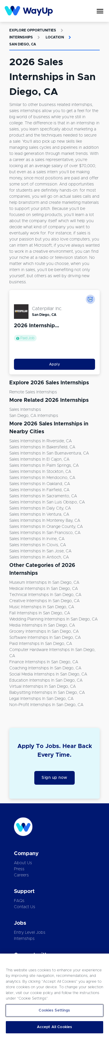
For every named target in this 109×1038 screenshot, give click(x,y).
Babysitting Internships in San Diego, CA (47, 693)
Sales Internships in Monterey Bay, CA (44, 521)
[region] (54, 996)
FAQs (19, 901)
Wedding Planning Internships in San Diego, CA (53, 619)
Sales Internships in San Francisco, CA (45, 533)
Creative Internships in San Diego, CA (44, 601)
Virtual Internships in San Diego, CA (42, 687)
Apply (54, 364)
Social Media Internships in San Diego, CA (48, 674)
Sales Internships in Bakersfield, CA (42, 447)
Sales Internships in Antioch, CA (39, 557)
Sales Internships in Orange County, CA (46, 527)
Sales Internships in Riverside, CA (40, 441)
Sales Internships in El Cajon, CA (39, 459)
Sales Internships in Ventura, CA (39, 514)
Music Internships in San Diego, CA (41, 607)
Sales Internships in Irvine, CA (37, 539)
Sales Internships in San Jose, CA (40, 551)
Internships (21, 37)
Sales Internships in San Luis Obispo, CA (47, 502)
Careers (21, 875)
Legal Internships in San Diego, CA (41, 699)
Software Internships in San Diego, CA (45, 638)
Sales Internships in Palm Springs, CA (44, 466)
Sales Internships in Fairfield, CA (39, 490)
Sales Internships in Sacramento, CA (43, 496)
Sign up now (54, 778)
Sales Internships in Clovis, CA (37, 545)
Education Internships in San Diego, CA (46, 680)
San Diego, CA (22, 44)
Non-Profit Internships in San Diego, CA (46, 705)
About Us (23, 863)
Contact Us (24, 907)
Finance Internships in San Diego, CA (43, 662)
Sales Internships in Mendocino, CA (42, 478)
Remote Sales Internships (33, 392)
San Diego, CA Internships (33, 416)
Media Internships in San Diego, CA (42, 625)
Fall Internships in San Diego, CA (39, 613)
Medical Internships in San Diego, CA (43, 589)
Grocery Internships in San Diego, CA (44, 631)
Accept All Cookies (54, 1027)
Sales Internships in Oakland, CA (39, 484)
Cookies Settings (54, 1010)
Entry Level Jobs (29, 933)
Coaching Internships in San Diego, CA (45, 668)
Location (55, 37)
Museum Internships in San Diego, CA (44, 583)
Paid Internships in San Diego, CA (40, 644)
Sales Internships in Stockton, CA (40, 472)
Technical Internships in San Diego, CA (45, 595)
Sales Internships (25, 410)
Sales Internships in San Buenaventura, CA (49, 453)
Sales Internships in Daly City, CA (40, 508)
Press (19, 869)
